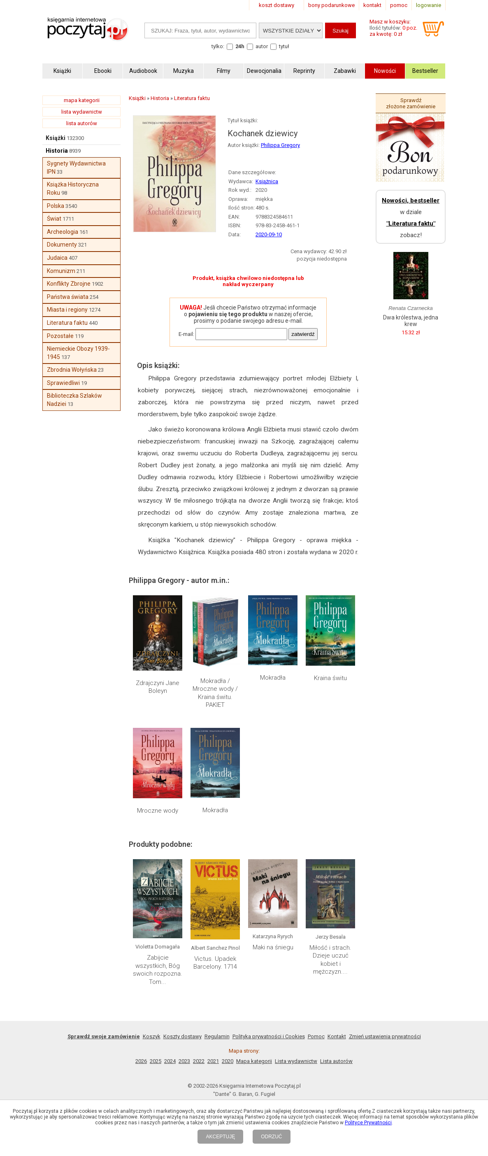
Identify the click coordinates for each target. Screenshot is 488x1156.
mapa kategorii (82, 100)
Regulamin (217, 1036)
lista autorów (81, 123)
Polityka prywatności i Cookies (268, 1036)
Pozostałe (60, 336)
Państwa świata (67, 297)
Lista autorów (336, 1061)
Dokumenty (62, 244)
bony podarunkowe (331, 5)
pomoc (398, 5)
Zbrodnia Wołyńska (72, 369)
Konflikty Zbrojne (69, 283)
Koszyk (151, 1036)
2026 (141, 1061)
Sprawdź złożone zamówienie (410, 103)
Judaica (57, 257)
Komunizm (61, 271)
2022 (198, 1061)
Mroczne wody (157, 810)
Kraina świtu (330, 678)
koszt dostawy (276, 5)
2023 (184, 1061)
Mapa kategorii (254, 1061)
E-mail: (186, 334)
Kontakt (337, 1036)
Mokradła (273, 677)
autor (262, 46)
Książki (55, 138)
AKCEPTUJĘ (220, 1137)
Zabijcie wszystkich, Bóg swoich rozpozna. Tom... (157, 970)
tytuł (284, 46)
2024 (170, 1061)
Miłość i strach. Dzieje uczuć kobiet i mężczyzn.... (330, 960)
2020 (227, 1061)
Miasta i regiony (67, 309)
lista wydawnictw (81, 112)
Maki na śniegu (273, 947)
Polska (55, 206)
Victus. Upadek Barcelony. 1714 (215, 963)
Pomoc (316, 1036)
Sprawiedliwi (63, 383)
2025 (155, 1061)
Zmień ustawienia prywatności (385, 1036)
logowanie (428, 5)
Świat (54, 218)
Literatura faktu (67, 322)
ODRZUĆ (271, 1137)
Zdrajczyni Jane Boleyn (157, 687)
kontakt (372, 5)
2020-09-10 (269, 234)
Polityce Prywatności (368, 1123)
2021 (213, 1061)
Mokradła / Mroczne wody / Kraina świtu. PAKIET (215, 693)
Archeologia (62, 231)
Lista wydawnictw (296, 1061)
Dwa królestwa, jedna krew (410, 320)
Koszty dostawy (182, 1036)
